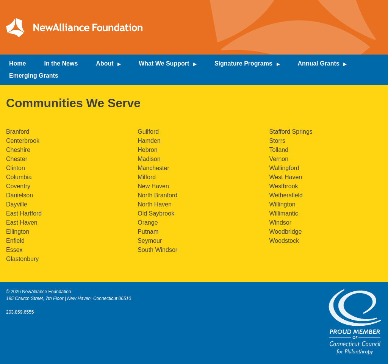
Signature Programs (243, 63)
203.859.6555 (20, 312)
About (104, 63)
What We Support (164, 63)
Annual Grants (319, 63)
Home (17, 63)
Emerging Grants (33, 75)
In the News (61, 63)
